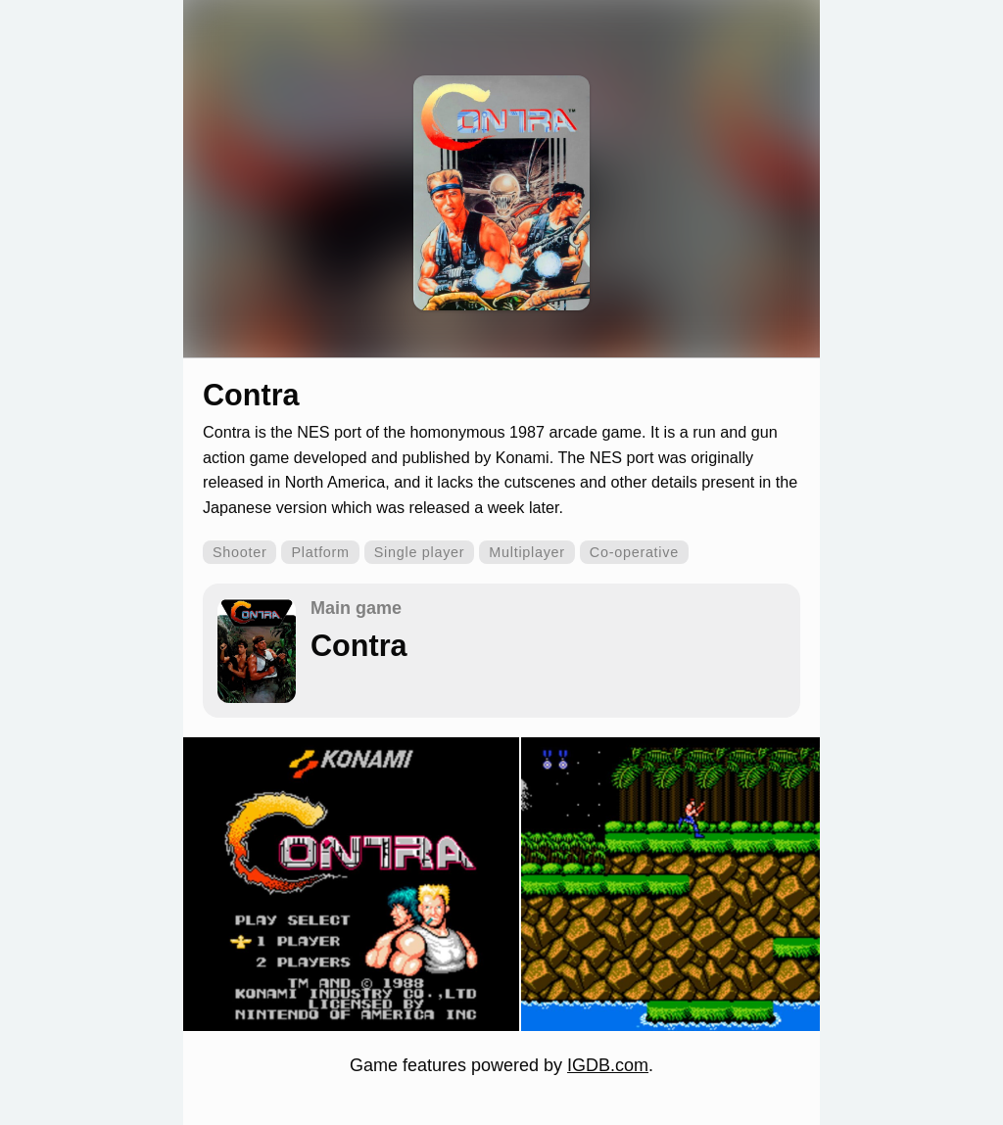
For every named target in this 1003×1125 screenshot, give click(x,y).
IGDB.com (607, 1065)
